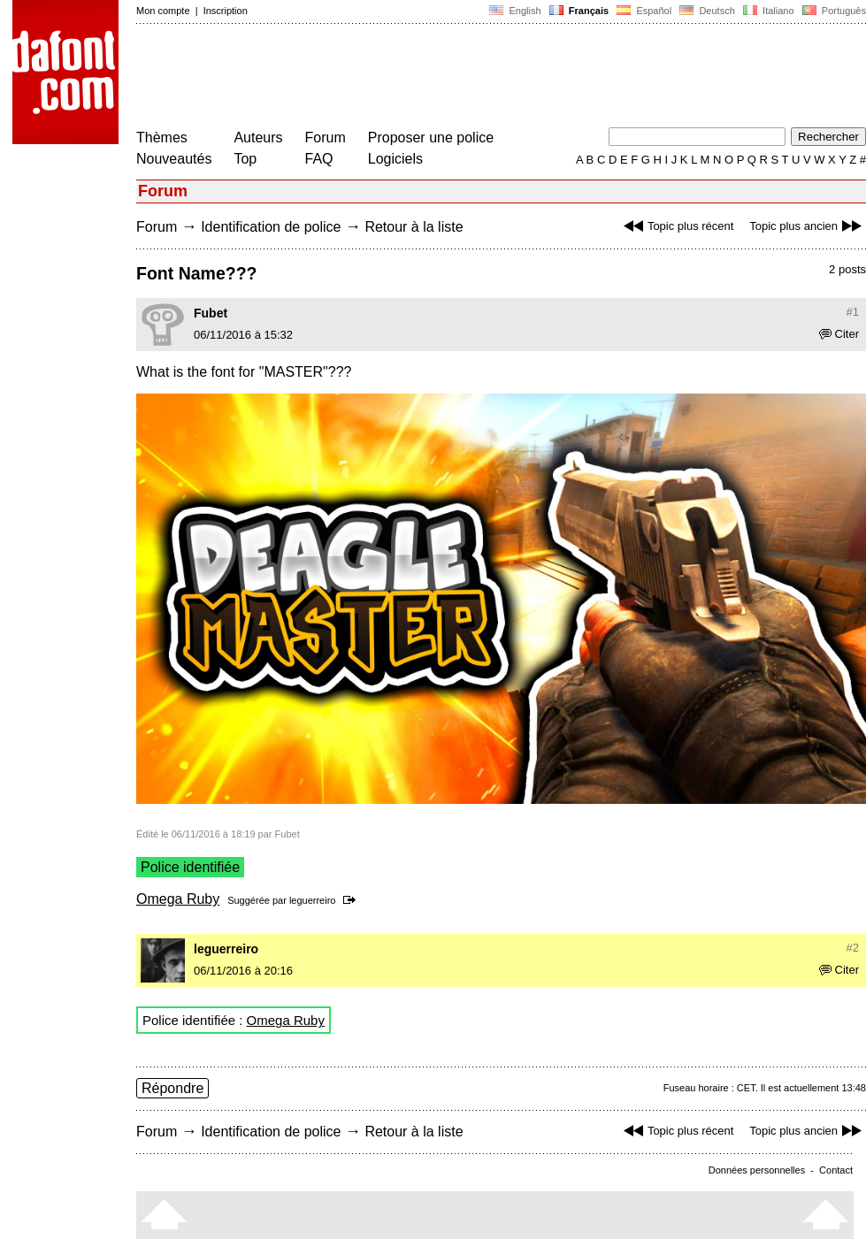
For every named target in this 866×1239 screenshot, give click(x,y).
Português (833, 10)
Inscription (225, 10)
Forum (325, 137)
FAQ (319, 158)
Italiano (768, 10)
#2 (853, 947)
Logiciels (395, 158)
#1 (853, 311)
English (515, 10)
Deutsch (707, 10)
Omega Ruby (177, 898)
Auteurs (258, 137)
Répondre (172, 1088)
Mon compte (163, 10)
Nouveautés (173, 158)
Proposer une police (431, 137)
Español (644, 10)
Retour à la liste (413, 226)
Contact (836, 1170)
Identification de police (271, 226)
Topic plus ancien (807, 226)
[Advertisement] (458, 78)
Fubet (210, 313)
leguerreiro (312, 900)
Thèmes (162, 137)
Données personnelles (757, 1170)
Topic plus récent (676, 226)
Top (245, 158)
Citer (839, 333)
